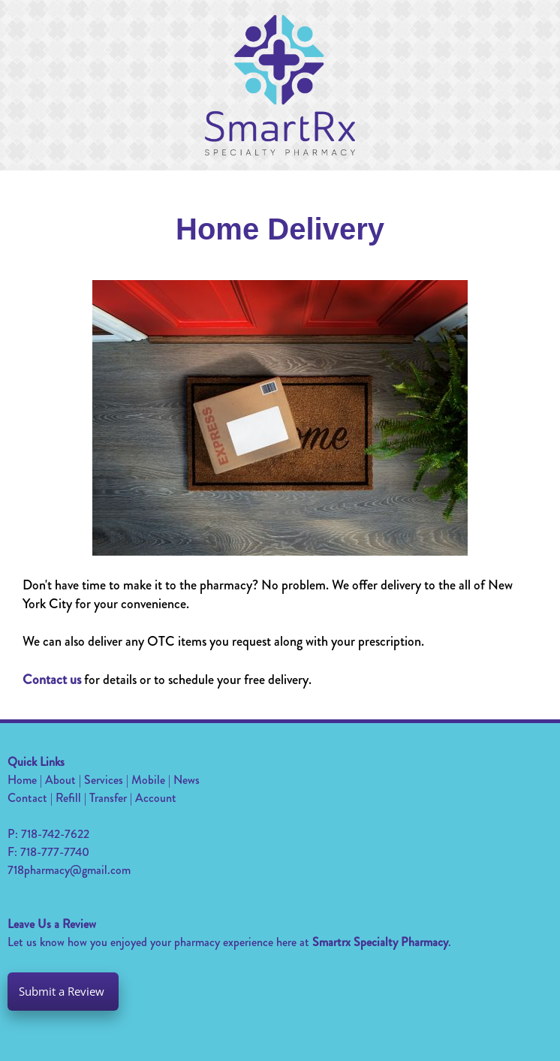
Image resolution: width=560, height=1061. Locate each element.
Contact (27, 797)
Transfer (108, 797)
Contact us (52, 679)
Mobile (148, 779)
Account (155, 797)
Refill (68, 797)
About (60, 779)
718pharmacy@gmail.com (69, 870)
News (186, 779)
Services (103, 779)
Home (22, 779)
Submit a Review (63, 991)
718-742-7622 (55, 833)
